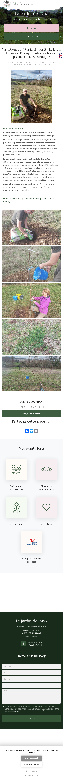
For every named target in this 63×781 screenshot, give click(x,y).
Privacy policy (31, 776)
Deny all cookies (31, 764)
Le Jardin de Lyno (26, 3)
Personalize (31, 771)
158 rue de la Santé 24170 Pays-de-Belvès (29, 631)
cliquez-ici (15, 711)
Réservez (31, 28)
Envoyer (31, 718)
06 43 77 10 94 (31, 36)
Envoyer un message (31, 413)
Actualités (20, 62)
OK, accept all (31, 758)
